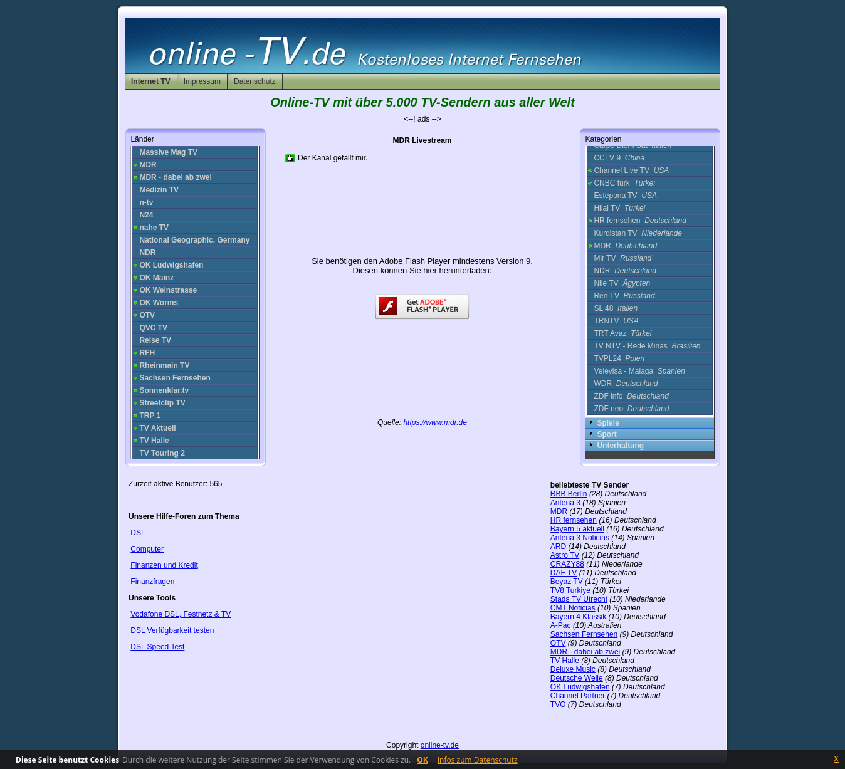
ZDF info (631, 396)
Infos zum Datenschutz (478, 760)
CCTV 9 (619, 158)
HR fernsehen (640, 220)
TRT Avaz (622, 333)
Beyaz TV (566, 581)
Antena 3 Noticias (579, 537)
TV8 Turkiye (570, 590)
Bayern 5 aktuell (577, 529)
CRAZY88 (567, 564)
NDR (625, 270)
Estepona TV (625, 195)
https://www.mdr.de (435, 422)
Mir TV (622, 258)
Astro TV (564, 555)
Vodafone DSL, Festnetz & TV (180, 614)
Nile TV (622, 283)
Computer (147, 549)
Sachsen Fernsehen (583, 634)
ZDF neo (631, 408)
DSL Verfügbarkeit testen (172, 630)
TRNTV (616, 320)
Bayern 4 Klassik (578, 616)
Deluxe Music (573, 669)
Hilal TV (619, 208)
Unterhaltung (620, 445)
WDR (626, 383)
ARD (558, 546)
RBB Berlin (568, 493)
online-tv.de (440, 745)
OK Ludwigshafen (580, 687)
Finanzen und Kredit (163, 565)
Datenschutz (255, 81)
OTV (558, 643)
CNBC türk (624, 183)
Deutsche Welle (576, 678)
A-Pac (560, 625)
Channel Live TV (631, 170)
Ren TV (624, 295)
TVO (558, 704)
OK (422, 760)
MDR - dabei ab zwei (585, 651)
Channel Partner (577, 695)
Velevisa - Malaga (639, 371)
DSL (137, 532)
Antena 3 (565, 502)
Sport (606, 434)
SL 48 (616, 308)
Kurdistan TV (638, 233)
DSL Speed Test (157, 646)
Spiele (608, 423)
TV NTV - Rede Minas (647, 346)
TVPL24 (619, 358)
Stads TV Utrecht (578, 599)
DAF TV (563, 572)
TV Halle (564, 660)
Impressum (202, 81)
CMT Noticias (573, 608)
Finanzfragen (152, 581)
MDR (625, 245)
